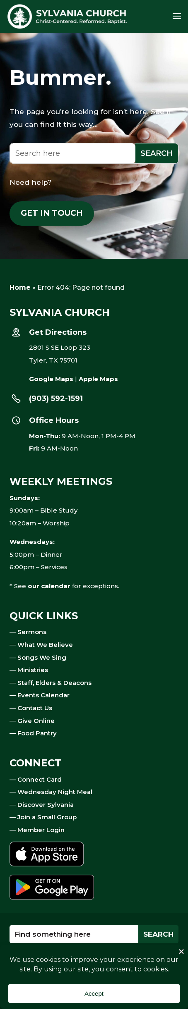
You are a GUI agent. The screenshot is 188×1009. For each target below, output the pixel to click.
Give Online (36, 721)
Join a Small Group (47, 817)
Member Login (41, 830)
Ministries (32, 670)
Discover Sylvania (45, 805)
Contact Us (34, 708)
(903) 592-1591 (56, 398)
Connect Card (39, 779)
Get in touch (52, 213)
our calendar (49, 586)
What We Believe (45, 645)
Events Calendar (43, 695)
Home (20, 287)
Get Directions (58, 332)
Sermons (31, 632)
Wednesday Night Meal (54, 792)
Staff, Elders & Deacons (54, 683)
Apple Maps (98, 379)
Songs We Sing (41, 657)
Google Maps (51, 379)
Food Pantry (37, 733)
